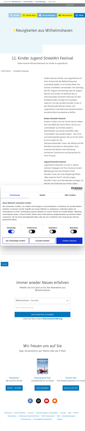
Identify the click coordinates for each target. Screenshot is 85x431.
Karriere (31, 413)
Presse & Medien (28, 1)
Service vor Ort (70, 388)
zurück (4, 264)
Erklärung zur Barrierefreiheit (29, 416)
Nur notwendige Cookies (15, 241)
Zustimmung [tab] (15, 195)
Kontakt (63, 413)
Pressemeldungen (40, 1)
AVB (58, 416)
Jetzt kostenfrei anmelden (42, 314)
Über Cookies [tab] (70, 195)
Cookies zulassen (69, 241)
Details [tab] (42, 195)
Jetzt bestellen (42, 388)
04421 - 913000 (14, 388)
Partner (76, 413)
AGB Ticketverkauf (48, 416)
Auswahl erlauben (42, 241)
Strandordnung (26, 419)
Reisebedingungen (68, 416)
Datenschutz (12, 416)
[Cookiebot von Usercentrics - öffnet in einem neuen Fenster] (72, 188)
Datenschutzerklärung (52, 318)
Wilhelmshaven (16, 1)
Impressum (8, 413)
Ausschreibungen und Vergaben (47, 413)
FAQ (69, 413)
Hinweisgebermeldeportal (42, 419)
